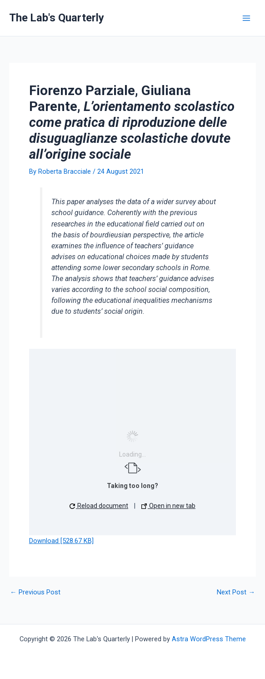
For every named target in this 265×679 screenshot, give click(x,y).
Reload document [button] (99, 505)
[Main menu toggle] (246, 18)
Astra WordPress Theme (209, 639)
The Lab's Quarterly (56, 17)
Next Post (236, 592)
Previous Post (35, 592)
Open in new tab (168, 505)
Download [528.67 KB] (61, 541)
